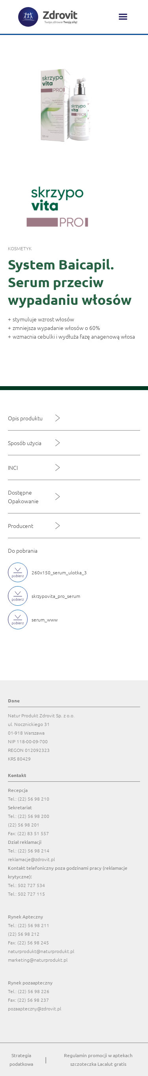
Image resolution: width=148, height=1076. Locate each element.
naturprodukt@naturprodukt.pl (41, 951)
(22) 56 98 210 (33, 799)
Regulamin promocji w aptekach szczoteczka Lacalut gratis (98, 1059)
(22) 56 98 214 (33, 850)
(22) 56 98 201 (23, 824)
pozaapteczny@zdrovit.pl (34, 1008)
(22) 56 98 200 (33, 816)
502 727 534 (31, 885)
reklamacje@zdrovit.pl (31, 859)
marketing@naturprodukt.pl (37, 960)
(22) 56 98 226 (33, 991)
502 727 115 (31, 894)
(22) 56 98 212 (23, 934)
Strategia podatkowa (21, 1059)
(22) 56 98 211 (33, 925)
